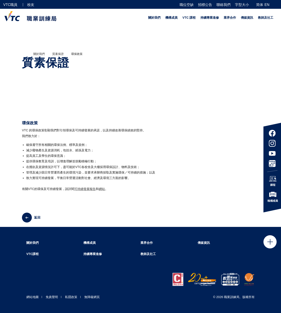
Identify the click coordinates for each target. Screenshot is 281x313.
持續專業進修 (209, 17)
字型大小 (242, 5)
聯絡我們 (223, 5)
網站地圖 (32, 297)
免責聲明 (52, 297)
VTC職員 (10, 5)
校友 (30, 5)
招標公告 (205, 5)
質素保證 (58, 53)
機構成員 (171, 17)
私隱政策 (71, 297)
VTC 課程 (189, 17)
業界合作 (230, 17)
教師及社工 (265, 17)
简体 (259, 5)
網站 (102, 189)
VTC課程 (32, 254)
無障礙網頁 (92, 297)
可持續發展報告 (85, 189)
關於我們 (154, 17)
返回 (37, 217)
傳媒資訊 (247, 17)
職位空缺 (187, 5)
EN (267, 5)
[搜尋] (276, 4)
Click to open (270, 241)
